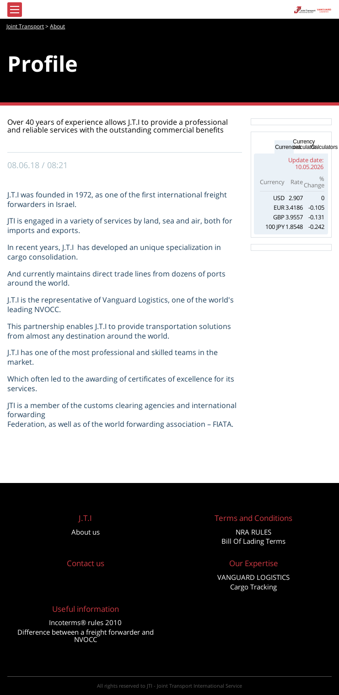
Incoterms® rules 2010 (85, 622)
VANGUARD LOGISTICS (253, 577)
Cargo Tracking (253, 586)
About (57, 26)
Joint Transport (25, 26)
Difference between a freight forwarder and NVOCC (85, 635)
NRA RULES (253, 531)
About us (85, 531)
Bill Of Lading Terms (253, 541)
